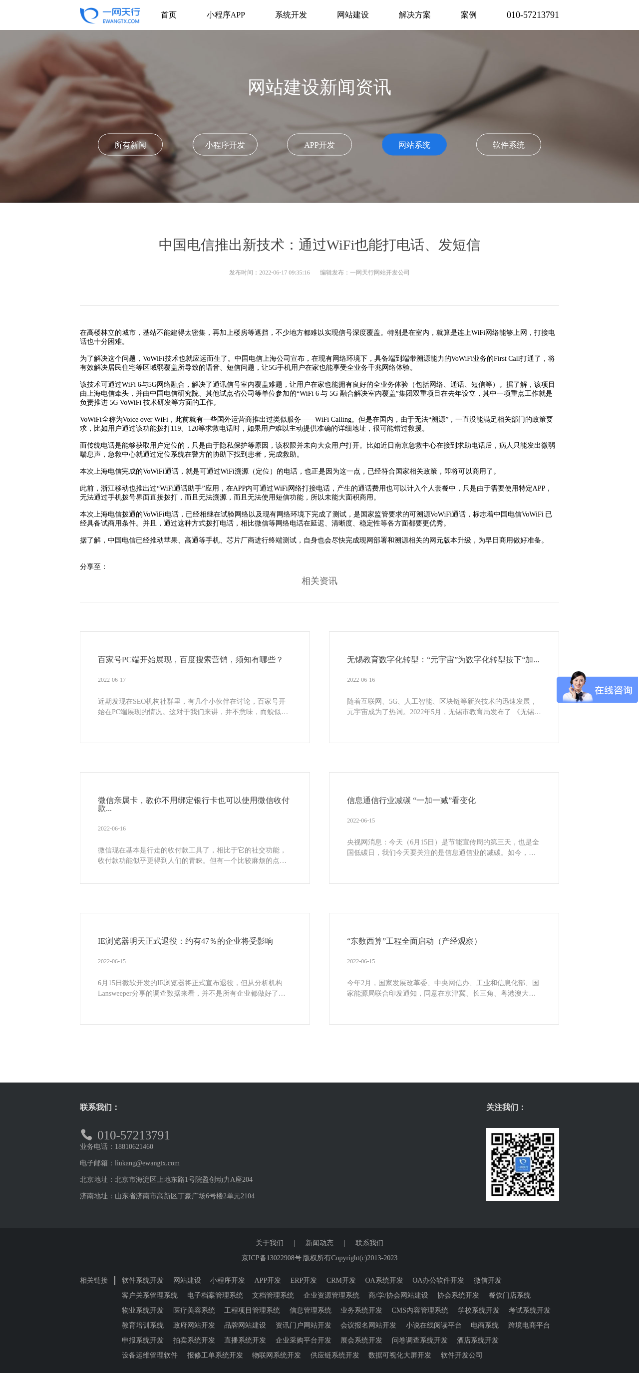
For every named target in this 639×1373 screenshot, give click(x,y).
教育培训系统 (143, 1325)
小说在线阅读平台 (434, 1325)
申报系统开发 (143, 1340)
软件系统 (509, 145)
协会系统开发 (458, 1295)
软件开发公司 (462, 1355)
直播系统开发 (245, 1340)
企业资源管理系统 (331, 1295)
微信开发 (488, 1280)
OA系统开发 (384, 1280)
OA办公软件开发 (438, 1280)
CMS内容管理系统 (420, 1310)
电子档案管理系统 (215, 1295)
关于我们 (270, 1243)
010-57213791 (533, 15)
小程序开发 (225, 145)
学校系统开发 (479, 1310)
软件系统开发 (143, 1280)
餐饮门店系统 (510, 1295)
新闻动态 (319, 1243)
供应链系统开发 (335, 1355)
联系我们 (369, 1243)
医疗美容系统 (194, 1310)
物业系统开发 (143, 1310)
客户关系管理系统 (150, 1295)
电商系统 (485, 1325)
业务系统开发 (361, 1310)
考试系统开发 (530, 1310)
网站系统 (414, 145)
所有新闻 (130, 145)
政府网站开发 (194, 1325)
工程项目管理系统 (252, 1310)
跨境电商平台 (529, 1325)
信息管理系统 (310, 1310)
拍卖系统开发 (194, 1340)
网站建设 (187, 1280)
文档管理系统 (273, 1295)
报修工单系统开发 (215, 1355)
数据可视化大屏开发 (399, 1355)
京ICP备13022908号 (272, 1258)
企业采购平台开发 (303, 1340)
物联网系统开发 (276, 1355)
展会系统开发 (361, 1340)
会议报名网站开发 (368, 1325)
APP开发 (319, 145)
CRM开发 (341, 1280)
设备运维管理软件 (150, 1355)
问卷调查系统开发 (420, 1340)
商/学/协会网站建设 (398, 1295)
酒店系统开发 (478, 1340)
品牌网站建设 (245, 1325)
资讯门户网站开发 (303, 1325)
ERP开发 (304, 1280)
